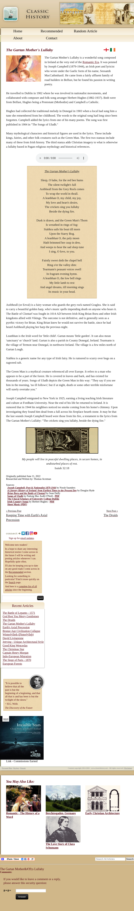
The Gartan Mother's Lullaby (19, 623)
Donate (23, 768)
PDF (57, 496)
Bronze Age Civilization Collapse (21, 631)
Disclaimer (128, 768)
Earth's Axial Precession (16, 627)
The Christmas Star (13, 649)
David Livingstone (13, 638)
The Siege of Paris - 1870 (17, 660)
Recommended (52, 31)
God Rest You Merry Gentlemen (21, 616)
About (18, 38)
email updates (27, 538)
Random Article (85, 31)
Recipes (16, 768)
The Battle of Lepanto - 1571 (19, 612)
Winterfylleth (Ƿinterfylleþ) (18, 634)
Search (12, 582)
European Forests (12, 663)
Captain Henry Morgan (15, 652)
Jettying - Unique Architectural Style (23, 641)
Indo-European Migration (17, 656)
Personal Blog (7, 768)
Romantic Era (91, 62)
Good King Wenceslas (15, 645)
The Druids (9, 620)
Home (17, 31)
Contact (51, 38)
